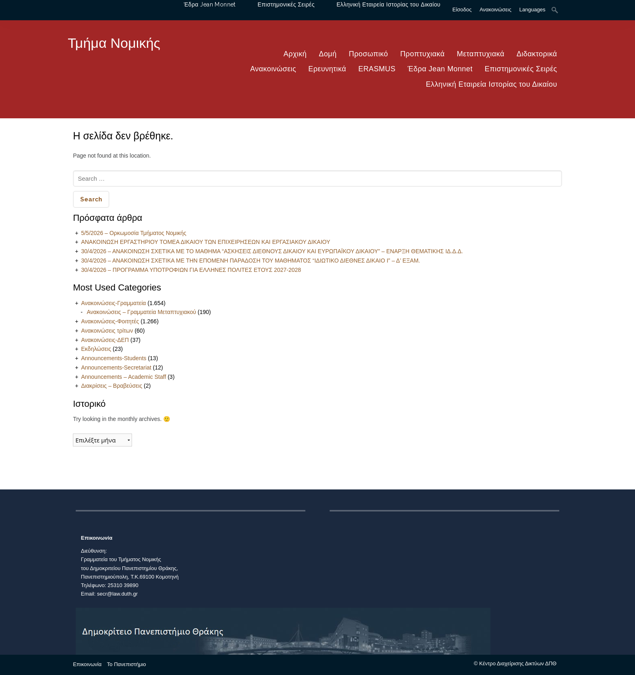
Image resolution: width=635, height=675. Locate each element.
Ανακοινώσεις (273, 69)
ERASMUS (377, 69)
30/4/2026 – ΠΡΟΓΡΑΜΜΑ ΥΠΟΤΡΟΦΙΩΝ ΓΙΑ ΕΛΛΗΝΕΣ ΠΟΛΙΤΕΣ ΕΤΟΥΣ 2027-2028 (191, 270)
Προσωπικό (368, 54)
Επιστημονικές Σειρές (521, 69)
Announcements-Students (113, 358)
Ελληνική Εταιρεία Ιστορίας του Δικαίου (491, 84)
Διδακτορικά (537, 54)
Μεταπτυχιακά (481, 54)
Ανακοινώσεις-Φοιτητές (110, 321)
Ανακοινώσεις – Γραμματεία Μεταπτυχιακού (141, 312)
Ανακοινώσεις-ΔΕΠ (105, 340)
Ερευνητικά (327, 69)
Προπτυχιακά (422, 54)
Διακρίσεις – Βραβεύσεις (111, 385)
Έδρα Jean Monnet (440, 69)
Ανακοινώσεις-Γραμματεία (113, 303)
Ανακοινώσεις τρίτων (107, 330)
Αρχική (295, 54)
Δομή (328, 54)
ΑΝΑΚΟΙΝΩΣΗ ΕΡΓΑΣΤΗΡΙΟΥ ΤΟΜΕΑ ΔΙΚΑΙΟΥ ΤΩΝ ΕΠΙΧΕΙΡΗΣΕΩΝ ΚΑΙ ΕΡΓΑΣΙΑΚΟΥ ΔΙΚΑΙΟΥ (205, 242)
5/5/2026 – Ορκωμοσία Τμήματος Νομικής (133, 233)
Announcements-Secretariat (116, 367)
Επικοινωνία (87, 664)
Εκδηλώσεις (96, 349)
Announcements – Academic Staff (123, 377)
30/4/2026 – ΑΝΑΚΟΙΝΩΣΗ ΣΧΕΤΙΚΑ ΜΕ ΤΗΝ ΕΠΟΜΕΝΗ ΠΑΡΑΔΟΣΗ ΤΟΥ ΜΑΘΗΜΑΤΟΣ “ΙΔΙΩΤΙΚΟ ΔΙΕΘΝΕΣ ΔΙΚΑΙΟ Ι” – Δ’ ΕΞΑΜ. (250, 260)
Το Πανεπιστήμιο (126, 664)
